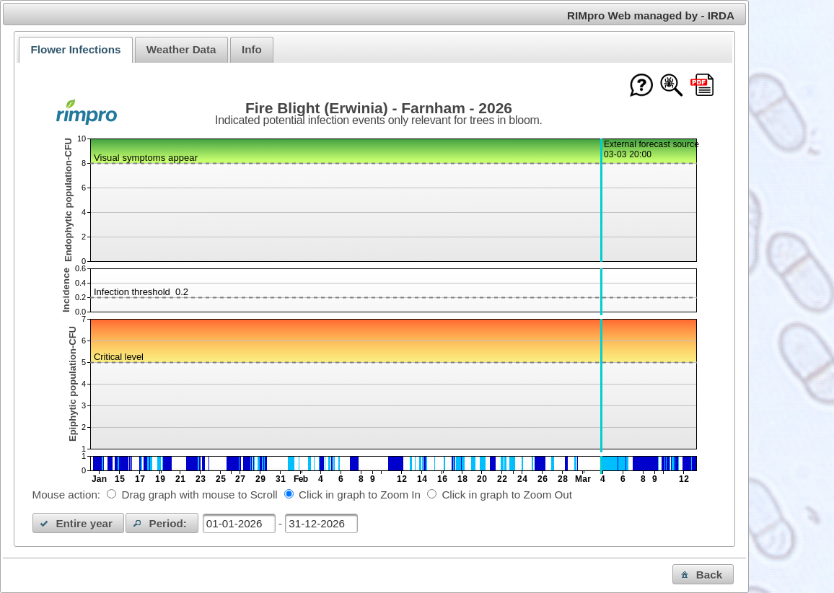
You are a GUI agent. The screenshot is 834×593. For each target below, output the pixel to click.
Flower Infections (75, 49)
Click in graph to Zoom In (360, 494)
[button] (78, 523)
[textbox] (239, 523)
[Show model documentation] (672, 86)
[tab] (75, 50)
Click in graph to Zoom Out (507, 494)
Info (252, 49)
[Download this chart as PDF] (702, 86)
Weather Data (181, 49)
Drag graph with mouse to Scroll (200, 494)
